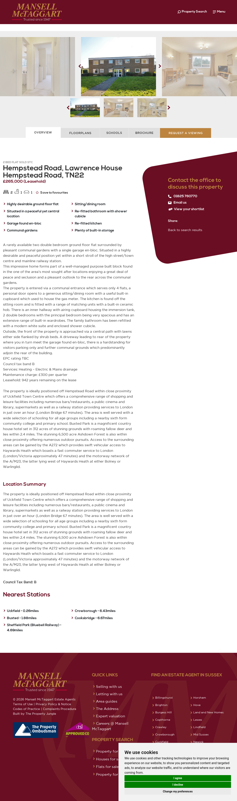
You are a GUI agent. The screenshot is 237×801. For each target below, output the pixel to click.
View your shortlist (186, 209)
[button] (160, 66)
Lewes (197, 719)
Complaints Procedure (59, 709)
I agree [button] (177, 778)
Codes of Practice (26, 709)
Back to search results (185, 230)
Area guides (106, 701)
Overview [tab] (43, 132)
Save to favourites (52, 192)
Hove (196, 705)
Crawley (160, 727)
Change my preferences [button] (178, 791)
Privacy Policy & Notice (53, 704)
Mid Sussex (201, 734)
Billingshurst (164, 697)
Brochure (144, 132)
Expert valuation (110, 716)
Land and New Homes (208, 712)
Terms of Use (23, 704)
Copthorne (162, 719)
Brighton (161, 705)
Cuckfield (161, 741)
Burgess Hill (163, 712)
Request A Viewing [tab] (186, 133)
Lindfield (199, 727)
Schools (114, 132)
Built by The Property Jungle (34, 713)
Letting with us (109, 694)
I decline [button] (177, 784)
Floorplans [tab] (80, 133)
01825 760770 (182, 196)
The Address (107, 709)
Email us (177, 202)
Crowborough (165, 734)
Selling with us (109, 686)
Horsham (199, 697)
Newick (198, 741)
